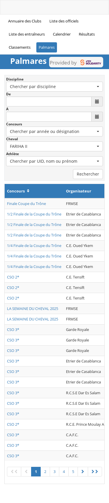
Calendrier (62, 34)
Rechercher (88, 174)
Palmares (47, 47)
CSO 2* (13, 277)
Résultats (87, 34)
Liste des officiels (63, 21)
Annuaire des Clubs (24, 21)
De (8, 94)
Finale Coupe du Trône (26, 203)
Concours (14, 124)
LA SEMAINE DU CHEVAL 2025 (32, 308)
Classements (20, 47)
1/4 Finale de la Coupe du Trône (34, 245)
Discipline (15, 79)
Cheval (12, 138)
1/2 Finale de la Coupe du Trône (34, 214)
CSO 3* (13, 329)
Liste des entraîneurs (27, 34)
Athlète (12, 153)
